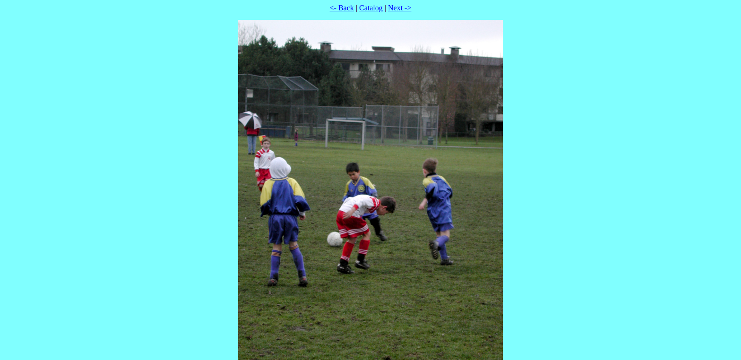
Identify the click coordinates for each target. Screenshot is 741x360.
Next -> (399, 8)
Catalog (371, 8)
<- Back (342, 8)
